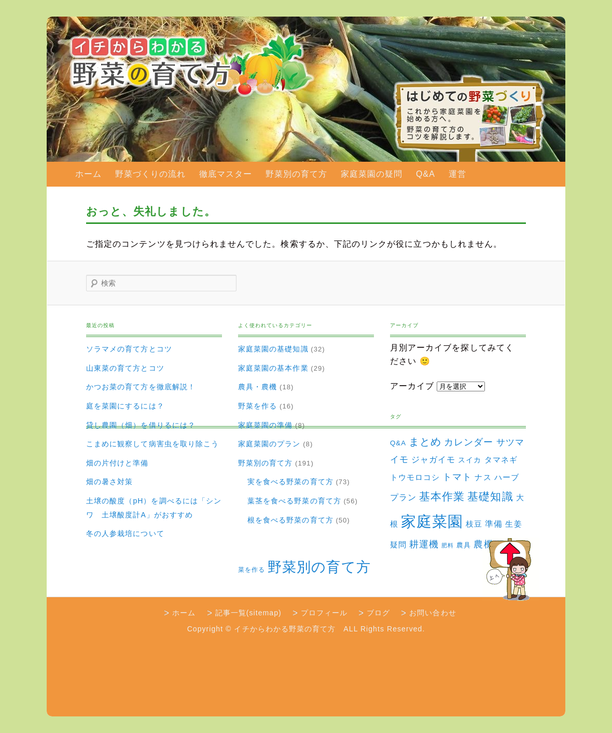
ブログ (378, 613)
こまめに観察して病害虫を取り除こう (152, 444)
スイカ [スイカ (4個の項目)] (469, 460)
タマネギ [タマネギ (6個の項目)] (501, 459)
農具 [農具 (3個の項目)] (463, 545)
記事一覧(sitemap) (248, 613)
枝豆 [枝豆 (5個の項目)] (474, 524)
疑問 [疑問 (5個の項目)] (398, 545)
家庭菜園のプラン (269, 444)
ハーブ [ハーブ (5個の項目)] (506, 477)
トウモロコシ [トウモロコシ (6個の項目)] (415, 477)
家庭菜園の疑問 (371, 174)
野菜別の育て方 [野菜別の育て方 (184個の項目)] (319, 567)
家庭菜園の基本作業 (273, 368)
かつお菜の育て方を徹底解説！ (141, 387)
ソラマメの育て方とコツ (129, 349)
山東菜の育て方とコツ (125, 368)
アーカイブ (412, 386)
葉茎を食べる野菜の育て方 (294, 501)
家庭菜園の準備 (265, 425)
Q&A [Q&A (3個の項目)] (398, 443)
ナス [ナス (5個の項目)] (483, 477)
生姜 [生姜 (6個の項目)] (513, 523)
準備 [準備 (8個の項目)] (494, 523)
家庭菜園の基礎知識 (273, 349)
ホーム (88, 174)
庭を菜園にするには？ (125, 406)
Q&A (425, 174)
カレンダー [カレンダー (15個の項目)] (468, 441)
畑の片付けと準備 (117, 463)
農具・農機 (257, 387)
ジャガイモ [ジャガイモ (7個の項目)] (433, 459)
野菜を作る (257, 406)
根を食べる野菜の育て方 (290, 520)
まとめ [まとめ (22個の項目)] (425, 441)
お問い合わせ (432, 613)
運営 (457, 174)
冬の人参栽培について (125, 533)
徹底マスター (225, 174)
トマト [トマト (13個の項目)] (457, 477)
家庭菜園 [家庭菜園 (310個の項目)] (432, 521)
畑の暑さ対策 (109, 481)
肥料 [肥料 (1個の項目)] (447, 545)
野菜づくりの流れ (150, 174)
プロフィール (324, 613)
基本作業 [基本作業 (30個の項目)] (442, 496)
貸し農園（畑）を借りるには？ (141, 425)
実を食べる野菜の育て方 (290, 481)
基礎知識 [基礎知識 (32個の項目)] (490, 496)
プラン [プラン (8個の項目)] (403, 497)
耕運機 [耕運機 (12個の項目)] (424, 544)
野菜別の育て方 (296, 174)
